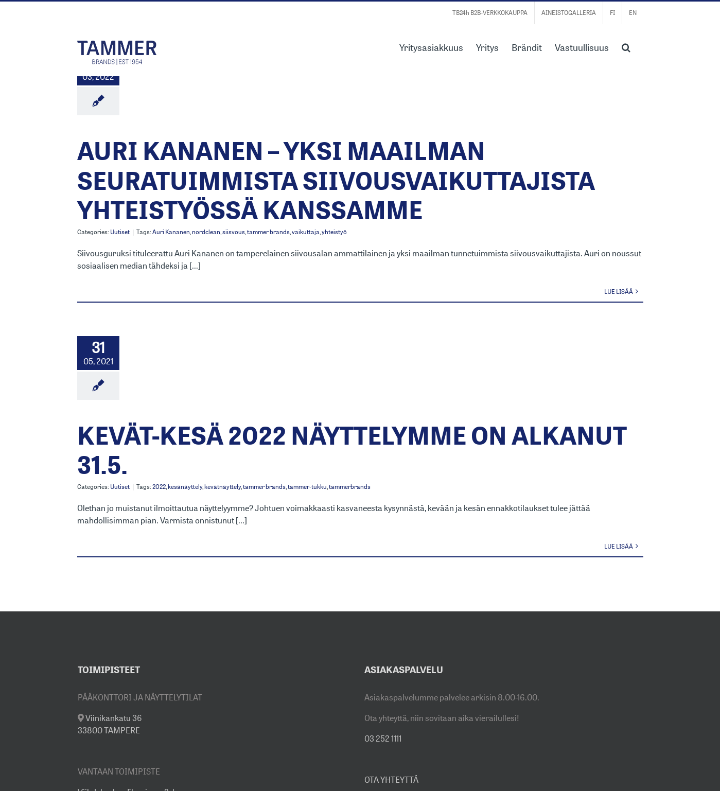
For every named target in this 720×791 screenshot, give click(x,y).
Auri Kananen (171, 231)
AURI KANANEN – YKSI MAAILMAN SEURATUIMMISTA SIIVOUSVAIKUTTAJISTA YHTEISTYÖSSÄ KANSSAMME (336, 180)
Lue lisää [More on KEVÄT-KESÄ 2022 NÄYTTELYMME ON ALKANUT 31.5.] (618, 546)
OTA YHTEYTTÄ (391, 779)
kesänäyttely (185, 486)
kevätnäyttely (222, 486)
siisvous (233, 231)
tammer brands (268, 231)
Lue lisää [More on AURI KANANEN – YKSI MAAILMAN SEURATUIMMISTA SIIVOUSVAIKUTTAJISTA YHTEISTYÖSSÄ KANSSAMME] (618, 291)
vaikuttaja (306, 231)
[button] (626, 46)
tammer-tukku (307, 486)
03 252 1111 (382, 738)
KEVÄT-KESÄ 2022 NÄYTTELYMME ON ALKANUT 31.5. (352, 450)
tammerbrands (350, 486)
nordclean (206, 231)
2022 (159, 486)
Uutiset (120, 231)
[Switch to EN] (632, 13)
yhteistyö (334, 231)
